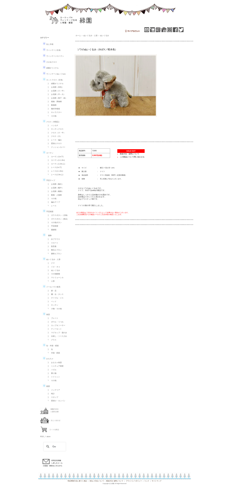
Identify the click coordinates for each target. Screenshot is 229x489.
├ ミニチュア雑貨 (54, 366)
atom (48, 436)
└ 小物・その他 (54, 309)
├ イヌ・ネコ (53, 267)
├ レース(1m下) (54, 167)
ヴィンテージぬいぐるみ (54, 74)
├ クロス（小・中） (55, 133)
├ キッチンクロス (54, 129)
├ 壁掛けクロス (54, 143)
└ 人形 (50, 281)
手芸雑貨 (48, 211)
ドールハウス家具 (51, 287)
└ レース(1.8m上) (54, 175)
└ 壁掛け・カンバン (55, 401)
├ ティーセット (54, 329)
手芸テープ (49, 180)
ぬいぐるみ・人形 (51, 259)
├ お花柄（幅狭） (54, 191)
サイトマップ (156, 481)
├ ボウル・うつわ (54, 322)
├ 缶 (49, 349)
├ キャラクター (54, 112)
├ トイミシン (53, 377)
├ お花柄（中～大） (55, 94)
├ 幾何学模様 (53, 109)
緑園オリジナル (51, 68)
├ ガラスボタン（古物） (57, 215)
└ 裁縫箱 (51, 230)
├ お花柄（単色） (54, 87)
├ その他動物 (53, 274)
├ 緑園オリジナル (54, 83)
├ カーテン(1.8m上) (55, 164)
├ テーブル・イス (54, 298)
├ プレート (52, 318)
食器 (46, 314)
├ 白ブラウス (53, 239)
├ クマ (50, 263)
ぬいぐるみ (104, 35)
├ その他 (51, 198)
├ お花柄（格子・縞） (56, 98)
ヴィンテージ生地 (51, 50)
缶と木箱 (48, 44)
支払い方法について (97, 481)
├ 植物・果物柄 (54, 101)
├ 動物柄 (51, 105)
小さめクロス (50, 62)
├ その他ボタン (54, 222)
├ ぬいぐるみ (53, 270)
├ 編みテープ (53, 202)
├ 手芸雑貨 (52, 226)
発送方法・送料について (129, 154)
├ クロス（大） (54, 136)
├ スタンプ (52, 397)
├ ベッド (51, 301)
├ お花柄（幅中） (54, 188)
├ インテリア (53, 390)
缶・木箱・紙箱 (51, 346)
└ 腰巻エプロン (54, 254)
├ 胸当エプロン (54, 250)
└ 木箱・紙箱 (53, 353)
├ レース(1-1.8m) (54, 171)
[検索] (54, 447)
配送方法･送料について (114, 481)
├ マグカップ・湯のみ (56, 333)
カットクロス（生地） (53, 80)
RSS (42, 436)
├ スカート (52, 243)
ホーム (78, 35)
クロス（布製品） (51, 122)
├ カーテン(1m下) (54, 157)
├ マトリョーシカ (54, 277)
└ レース (51, 206)
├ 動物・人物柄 (54, 195)
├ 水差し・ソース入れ (56, 336)
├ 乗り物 (51, 373)
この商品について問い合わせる (132, 157)
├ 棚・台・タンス (54, 294)
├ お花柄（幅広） (54, 184)
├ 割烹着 (51, 246)
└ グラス (51, 340)
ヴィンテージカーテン (53, 56)
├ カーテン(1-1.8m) (55, 160)
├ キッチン (52, 305)
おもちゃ (48, 359)
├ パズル (51, 370)
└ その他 (51, 116)
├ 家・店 (51, 291)
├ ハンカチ (52, 125)
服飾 (47, 235)
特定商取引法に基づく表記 (77, 481)
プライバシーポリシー (134, 481)
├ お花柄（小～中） (55, 91)
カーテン (48, 153)
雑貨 (46, 386)
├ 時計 (50, 394)
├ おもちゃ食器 (54, 362)
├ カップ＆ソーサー (55, 325)
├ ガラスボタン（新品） (57, 219)
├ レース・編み (54, 140)
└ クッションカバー (55, 147)
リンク (146, 481)
